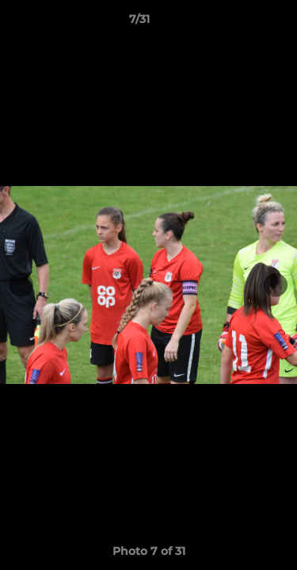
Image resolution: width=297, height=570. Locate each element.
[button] (239, 23)
